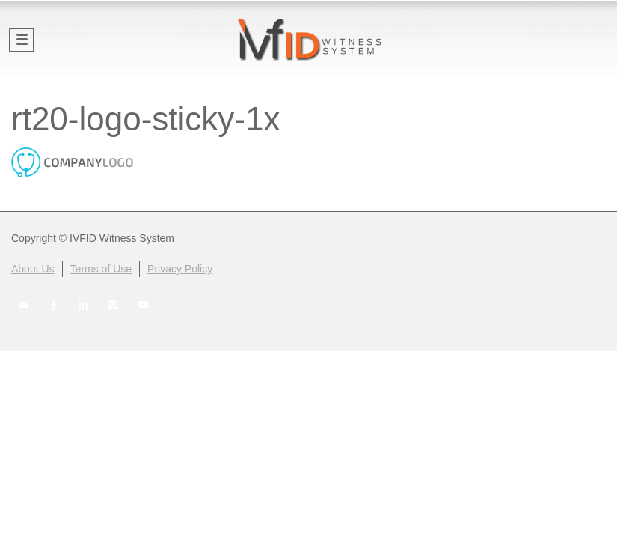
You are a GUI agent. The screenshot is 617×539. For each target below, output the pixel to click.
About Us (33, 269)
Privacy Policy (179, 269)
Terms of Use (101, 269)
